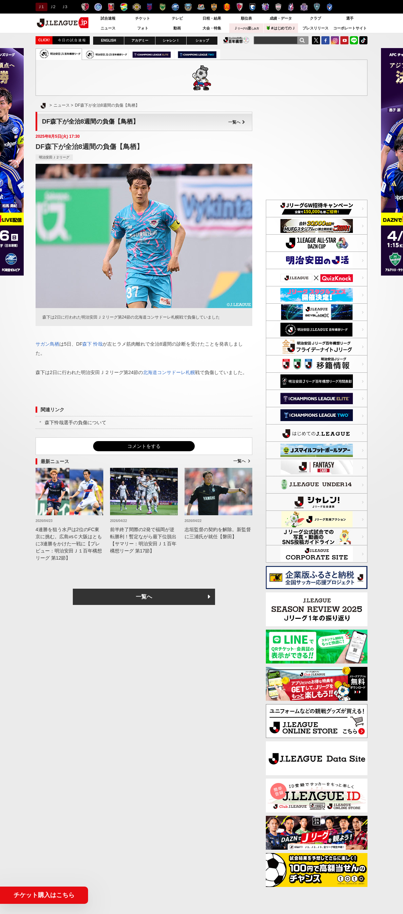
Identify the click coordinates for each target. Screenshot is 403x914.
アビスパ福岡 (317, 7)
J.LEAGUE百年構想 (236, 40)
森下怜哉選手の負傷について (75, 422)
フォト (142, 28)
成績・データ (281, 18)
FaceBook (325, 40)
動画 (177, 28)
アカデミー (139, 40)
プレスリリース (315, 28)
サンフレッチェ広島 (304, 7)
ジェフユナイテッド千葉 (124, 7)
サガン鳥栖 (47, 344)
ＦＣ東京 (149, 7)
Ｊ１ (40, 6)
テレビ (177, 18)
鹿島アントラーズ (85, 7)
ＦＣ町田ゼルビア (175, 7)
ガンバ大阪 (252, 7)
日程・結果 (212, 18)
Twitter (316, 40)
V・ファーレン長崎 (329, 7)
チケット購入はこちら (44, 895)
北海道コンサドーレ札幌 (169, 372)
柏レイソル (136, 7)
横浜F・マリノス (201, 7)
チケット (142, 18)
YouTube (344, 40)
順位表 (246, 18)
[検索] (302, 40)
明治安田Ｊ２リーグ (54, 157)
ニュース (108, 28)
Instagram (335, 40)
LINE (354, 40)
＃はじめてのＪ (281, 28)
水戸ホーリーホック (98, 7)
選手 (350, 18)
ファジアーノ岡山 (291, 7)
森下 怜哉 (92, 344)
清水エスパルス (214, 7)
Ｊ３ (64, 6)
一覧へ (236, 122)
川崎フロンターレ (188, 7)
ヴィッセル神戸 (278, 7)
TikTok (363, 40)
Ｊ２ (52, 6)
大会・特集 (212, 28)
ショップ (202, 40)
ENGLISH (108, 40)
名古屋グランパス (226, 7)
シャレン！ (171, 40)
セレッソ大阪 (265, 7)
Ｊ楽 (246, 28)
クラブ (315, 18)
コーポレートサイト (350, 28)
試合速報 (108, 18)
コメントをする (144, 446)
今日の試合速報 (72, 40)
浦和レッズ (111, 7)
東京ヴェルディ (162, 7)
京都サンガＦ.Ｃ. (239, 7)
